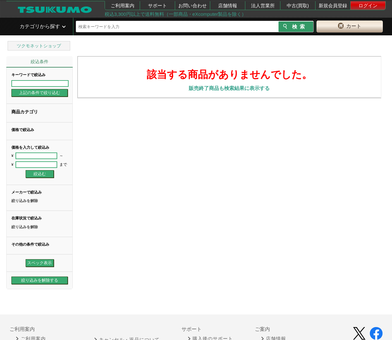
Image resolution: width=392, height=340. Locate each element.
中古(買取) (298, 5)
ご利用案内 (122, 5)
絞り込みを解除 (24, 201)
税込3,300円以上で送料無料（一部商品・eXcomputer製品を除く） (175, 14)
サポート (157, 5)
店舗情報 (227, 5)
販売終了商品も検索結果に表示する (229, 88)
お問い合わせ (192, 5)
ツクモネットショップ (39, 45)
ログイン (367, 5)
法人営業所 (263, 5)
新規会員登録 (333, 5)
